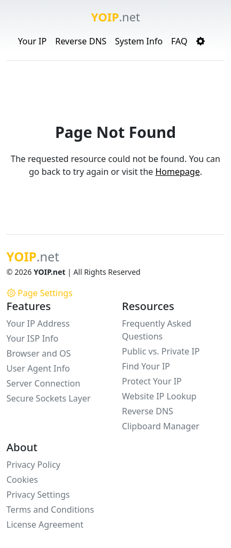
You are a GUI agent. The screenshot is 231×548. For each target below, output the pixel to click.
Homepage (177, 171)
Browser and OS (38, 353)
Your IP (32, 41)
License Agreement (44, 524)
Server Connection (43, 383)
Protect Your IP (152, 381)
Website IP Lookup (159, 396)
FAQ (179, 41)
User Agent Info (38, 368)
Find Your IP (146, 366)
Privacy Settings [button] (38, 494)
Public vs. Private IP (160, 351)
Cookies (22, 479)
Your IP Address (38, 323)
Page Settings (40, 293)
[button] (200, 41)
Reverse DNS (80, 41)
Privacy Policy (33, 464)
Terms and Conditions (50, 509)
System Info (139, 41)
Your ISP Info (32, 338)
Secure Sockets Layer (48, 398)
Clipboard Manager (160, 426)
